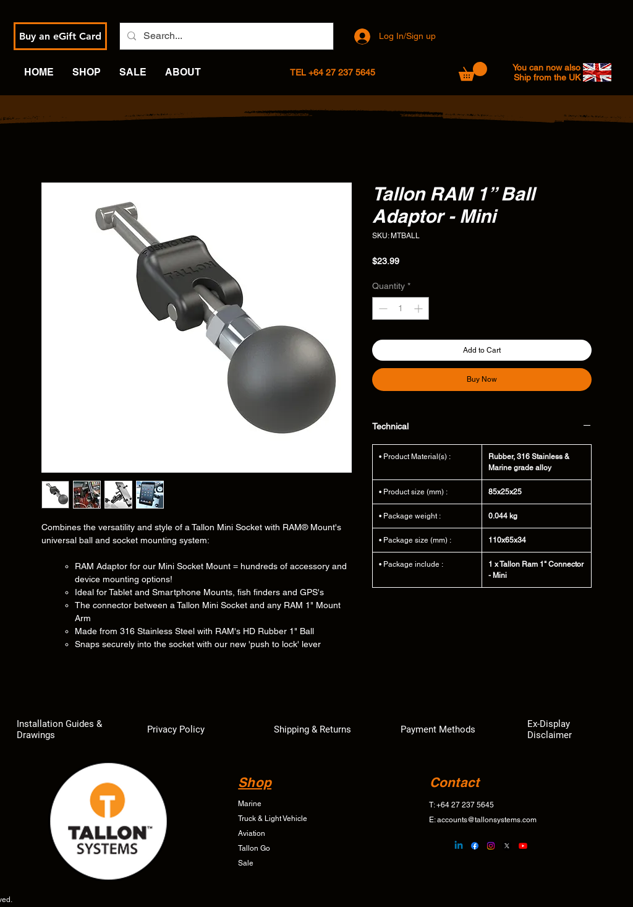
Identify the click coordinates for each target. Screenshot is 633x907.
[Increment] (419, 308)
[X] (507, 846)
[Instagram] (491, 846)
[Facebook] (475, 846)
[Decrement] (381, 308)
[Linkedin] (459, 846)
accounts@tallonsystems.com (487, 819)
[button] (473, 71)
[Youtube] (523, 846)
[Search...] (225, 36)
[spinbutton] (400, 308)
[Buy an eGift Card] (60, 36)
